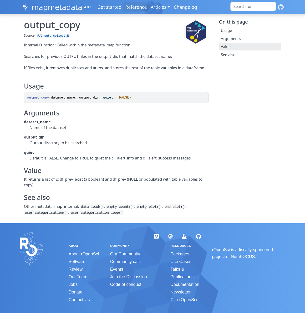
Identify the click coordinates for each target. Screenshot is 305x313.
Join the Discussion (128, 276)
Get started (109, 7)
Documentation (184, 284)
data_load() (92, 207)
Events (116, 269)
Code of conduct (125, 284)
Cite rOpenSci (183, 299)
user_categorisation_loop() (97, 213)
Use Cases (180, 261)
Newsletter (180, 292)
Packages (179, 254)
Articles (158, 7)
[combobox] (253, 6)
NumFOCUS (243, 256)
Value (226, 46)
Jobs (73, 284)
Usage (226, 30)
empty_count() (120, 207)
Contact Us (79, 299)
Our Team (78, 276)
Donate (75, 292)
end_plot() (175, 207)
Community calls (126, 261)
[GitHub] (280, 7)
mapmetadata (57, 7)
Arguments (231, 38)
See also (228, 54)
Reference (136, 7)
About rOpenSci (84, 254)
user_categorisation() (46, 213)
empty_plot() (149, 207)
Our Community (125, 254)
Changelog (185, 7)
